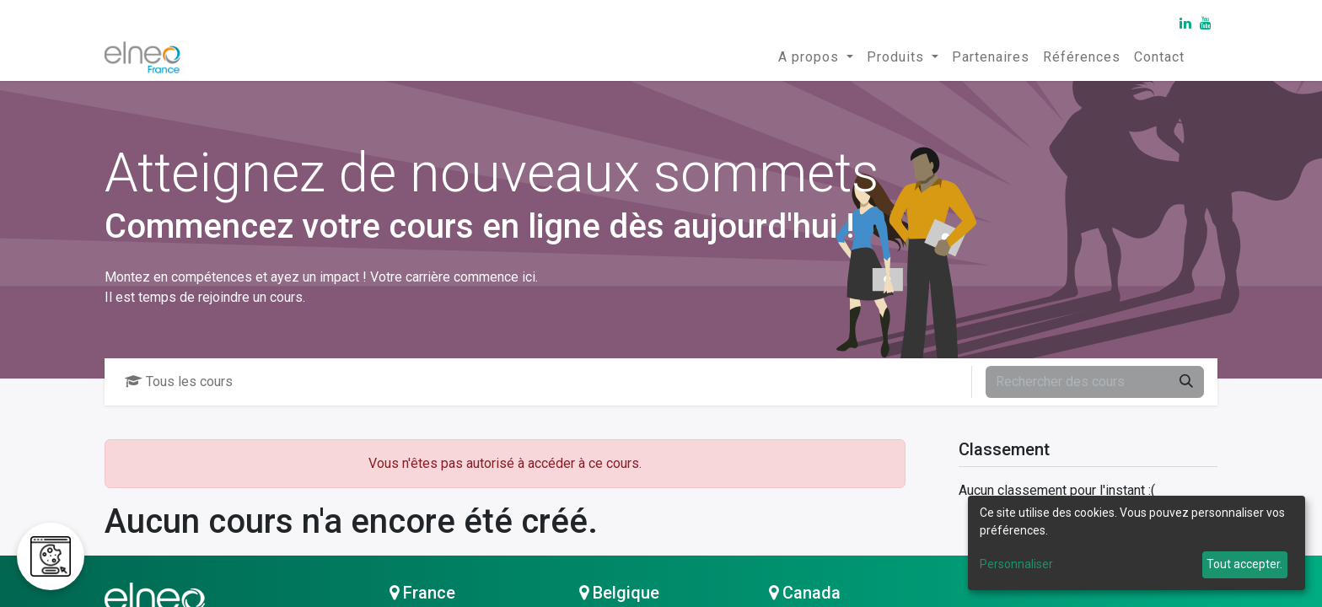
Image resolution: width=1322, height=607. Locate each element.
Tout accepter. (1244, 564)
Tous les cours (179, 381)
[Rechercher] (1186, 382)
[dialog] (1136, 543)
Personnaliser (1016, 564)
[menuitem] (815, 57)
